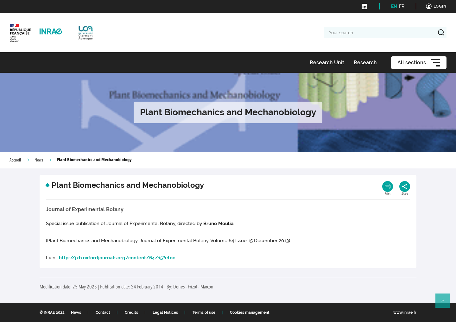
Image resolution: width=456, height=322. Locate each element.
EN (394, 6)
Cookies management (249, 312)
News (39, 160)
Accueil (15, 160)
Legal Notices (165, 312)
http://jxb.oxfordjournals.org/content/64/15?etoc (117, 258)
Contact (103, 312)
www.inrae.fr (404, 312)
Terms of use (204, 312)
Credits (131, 312)
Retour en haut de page (445, 303)
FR (401, 6)
